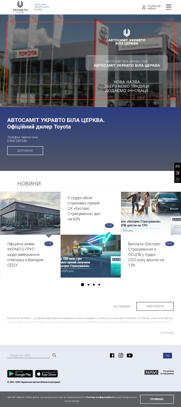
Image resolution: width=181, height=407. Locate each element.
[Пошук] (54, 355)
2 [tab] (88, 285)
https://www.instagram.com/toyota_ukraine (120, 355)
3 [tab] (94, 285)
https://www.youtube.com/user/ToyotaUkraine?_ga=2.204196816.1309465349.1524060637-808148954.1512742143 (129, 355)
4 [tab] (99, 285)
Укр (168, 355)
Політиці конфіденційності (100, 397)
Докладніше (25, 150)
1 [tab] (82, 284)
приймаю (157, 399)
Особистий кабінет (150, 7)
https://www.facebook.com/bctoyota (111, 355)
